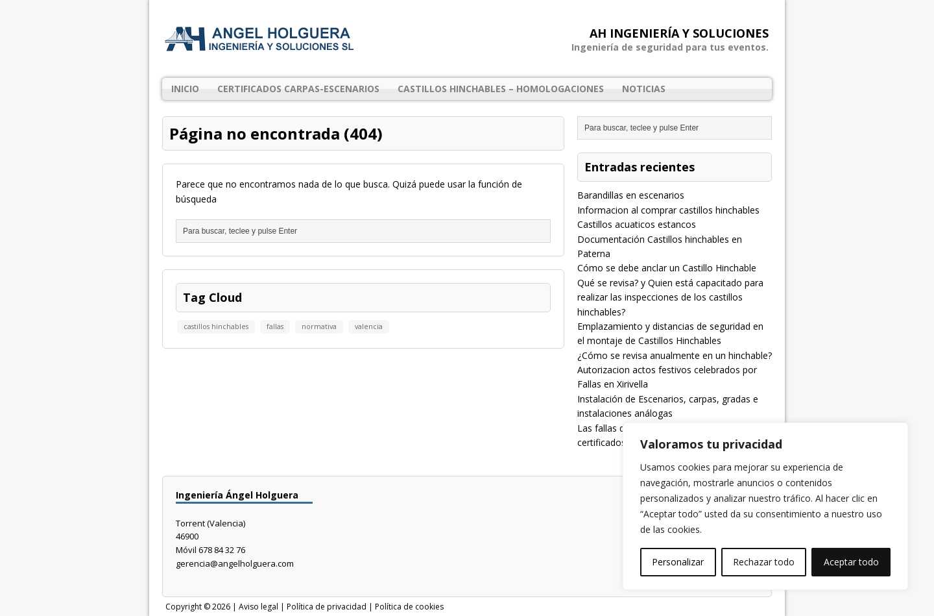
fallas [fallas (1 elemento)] (275, 326)
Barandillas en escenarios (630, 195)
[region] (765, 506)
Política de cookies (409, 606)
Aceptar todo (851, 562)
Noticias (643, 88)
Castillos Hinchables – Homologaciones (501, 88)
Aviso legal (258, 606)
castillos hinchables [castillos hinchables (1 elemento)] (216, 326)
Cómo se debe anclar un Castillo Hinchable (666, 268)
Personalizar (678, 562)
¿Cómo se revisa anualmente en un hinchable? (674, 355)
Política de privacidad (326, 606)
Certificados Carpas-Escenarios (298, 88)
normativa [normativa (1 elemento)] (319, 326)
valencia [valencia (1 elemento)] (369, 326)
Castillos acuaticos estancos (636, 224)
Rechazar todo (764, 562)
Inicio (185, 88)
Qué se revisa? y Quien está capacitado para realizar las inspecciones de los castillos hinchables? (670, 297)
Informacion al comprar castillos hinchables (668, 210)
